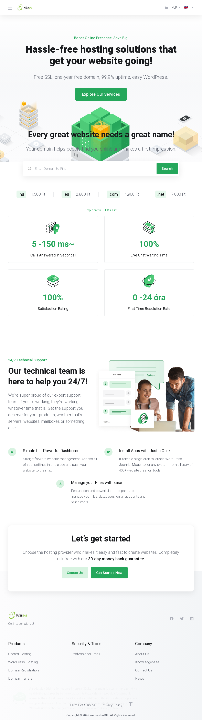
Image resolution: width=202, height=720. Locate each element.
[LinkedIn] (192, 618)
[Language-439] (188, 7)
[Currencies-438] (176, 7)
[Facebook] (172, 618)
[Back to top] (131, 704)
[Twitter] (182, 618)
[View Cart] (166, 7)
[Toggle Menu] (10, 7)
